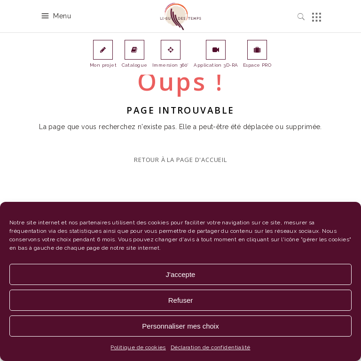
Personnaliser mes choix (180, 326)
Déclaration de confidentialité (211, 347)
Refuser (180, 300)
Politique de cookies (137, 347)
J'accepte (181, 274)
